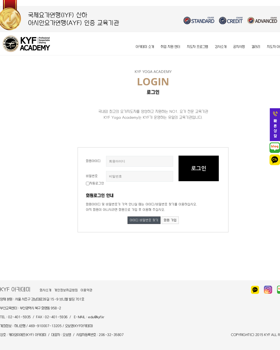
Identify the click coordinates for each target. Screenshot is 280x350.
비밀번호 (92, 176)
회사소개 (46, 290)
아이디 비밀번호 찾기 (144, 220)
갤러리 (256, 46)
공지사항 (239, 46)
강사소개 (220, 46)
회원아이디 (93, 161)
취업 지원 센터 (170, 46)
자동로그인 (96, 183)
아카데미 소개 (145, 46)
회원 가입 (170, 220)
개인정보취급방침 (66, 290)
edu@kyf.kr (96, 317)
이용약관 (86, 290)
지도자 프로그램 (197, 46)
